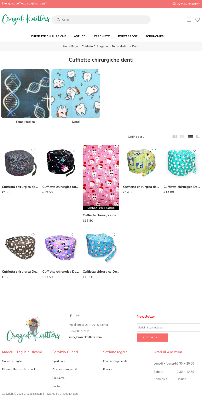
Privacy (107, 369)
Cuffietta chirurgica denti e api (141, 187)
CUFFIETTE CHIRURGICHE (48, 36)
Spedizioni (58, 361)
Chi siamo (58, 378)
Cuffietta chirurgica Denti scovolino (20, 271)
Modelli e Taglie (12, 361)
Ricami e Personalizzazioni (18, 369)
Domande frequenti (64, 369)
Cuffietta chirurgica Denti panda (60, 271)
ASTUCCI (80, 36)
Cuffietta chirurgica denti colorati (20, 187)
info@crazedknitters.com (85, 337)
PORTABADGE (128, 36)
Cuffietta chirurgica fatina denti (60, 187)
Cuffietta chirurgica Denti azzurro (101, 271)
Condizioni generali (115, 361)
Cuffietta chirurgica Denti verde (182, 187)
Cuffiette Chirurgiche (95, 46)
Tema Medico (120, 46)
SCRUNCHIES (154, 36)
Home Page (70, 46)
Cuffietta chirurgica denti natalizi (101, 215)
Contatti (57, 386)
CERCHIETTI (102, 36)
